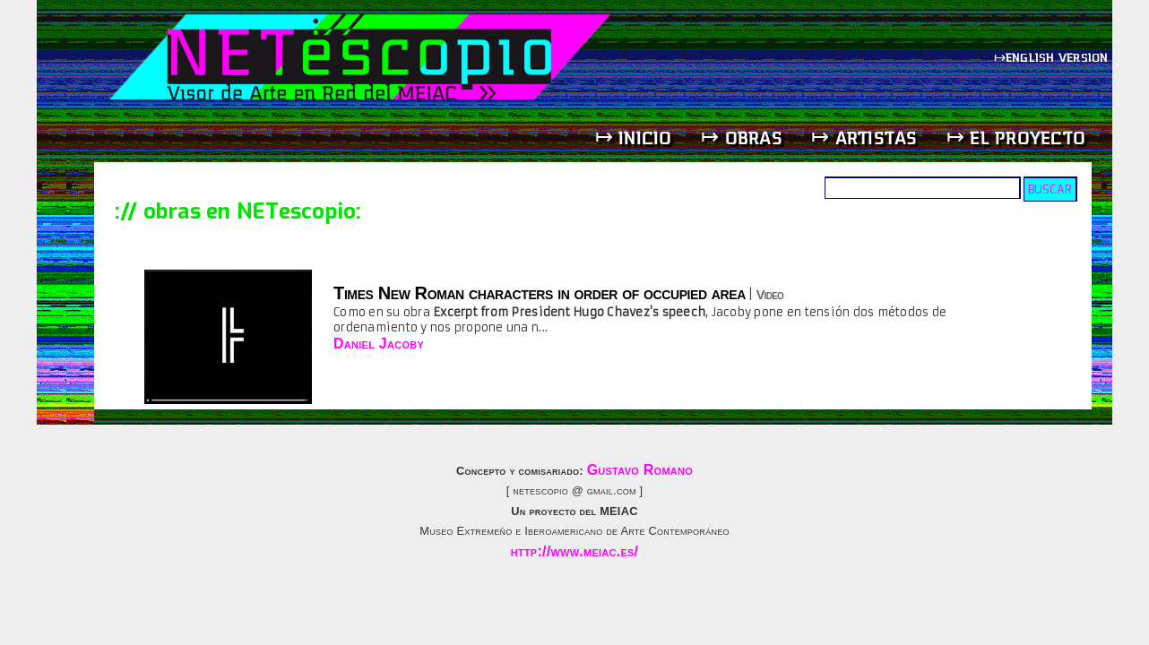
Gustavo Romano (640, 469)
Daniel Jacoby (378, 343)
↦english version (1053, 56)
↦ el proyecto (1015, 137)
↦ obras (741, 137)
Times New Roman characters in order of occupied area (539, 293)
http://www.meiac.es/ (575, 551)
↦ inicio (633, 137)
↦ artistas (864, 137)
